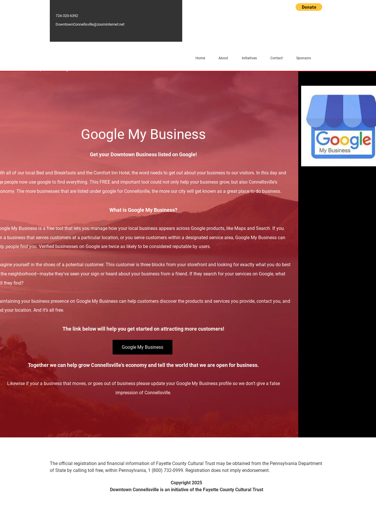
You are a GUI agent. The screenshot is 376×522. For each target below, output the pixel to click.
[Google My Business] (142, 347)
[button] (309, 7)
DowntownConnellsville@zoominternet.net (90, 24)
